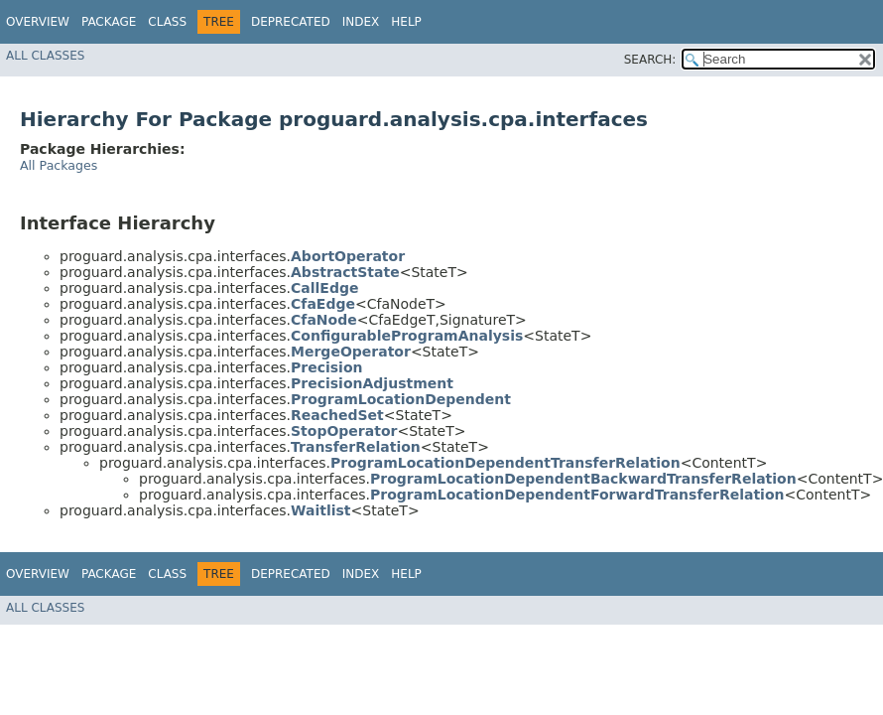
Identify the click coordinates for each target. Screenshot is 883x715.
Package (108, 22)
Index (361, 22)
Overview (37, 22)
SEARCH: (650, 60)
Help (406, 22)
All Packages (58, 165)
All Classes (45, 56)
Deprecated (290, 22)
